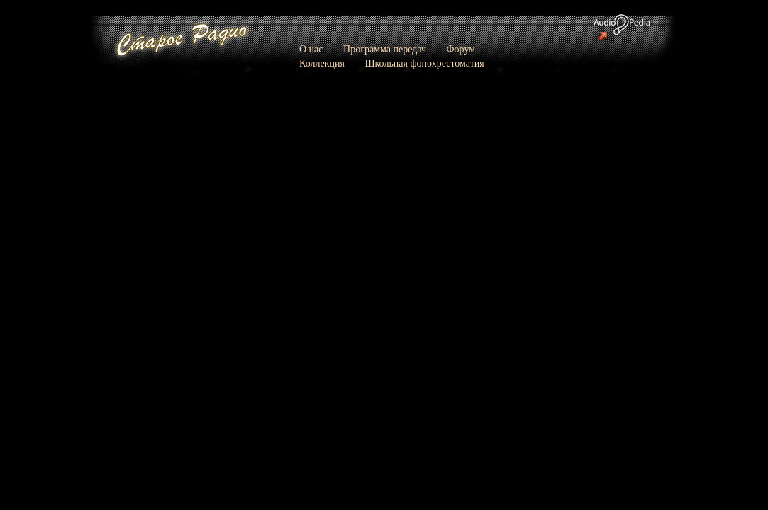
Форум (461, 49)
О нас (311, 49)
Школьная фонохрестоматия (424, 63)
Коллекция (322, 63)
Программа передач (384, 49)
